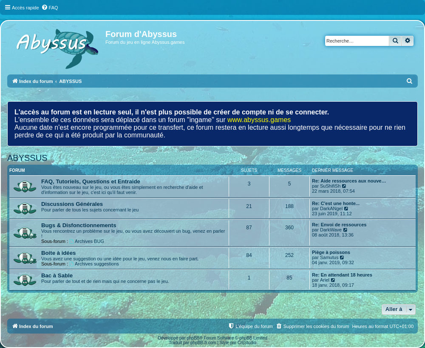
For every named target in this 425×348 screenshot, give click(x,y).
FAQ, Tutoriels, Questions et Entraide (90, 181)
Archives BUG (86, 241)
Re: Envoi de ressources (339, 224)
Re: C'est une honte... (336, 203)
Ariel (324, 279)
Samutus (329, 257)
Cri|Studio (247, 342)
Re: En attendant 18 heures (342, 274)
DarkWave (331, 229)
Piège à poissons (331, 252)
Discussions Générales (72, 204)
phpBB (193, 338)
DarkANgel (331, 208)
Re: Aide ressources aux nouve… (349, 180)
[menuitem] (49, 8)
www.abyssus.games (259, 119)
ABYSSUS (27, 158)
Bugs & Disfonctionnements (78, 225)
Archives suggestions (94, 263)
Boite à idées (58, 253)
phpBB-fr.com (203, 342)
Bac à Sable (57, 275)
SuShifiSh (330, 185)
